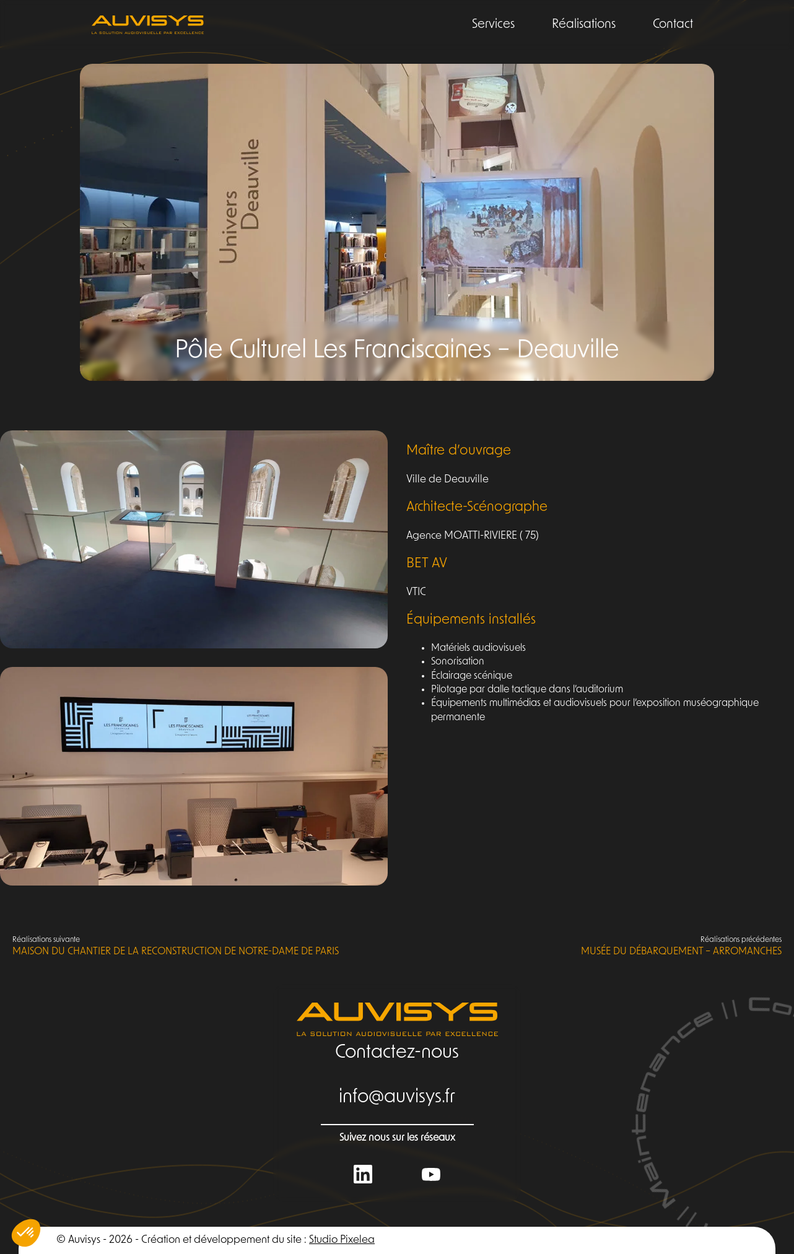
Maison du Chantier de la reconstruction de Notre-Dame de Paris (175, 946)
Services (493, 25)
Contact (673, 25)
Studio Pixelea (342, 1240)
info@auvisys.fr (397, 1097)
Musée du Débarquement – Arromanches (681, 946)
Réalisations (584, 25)
